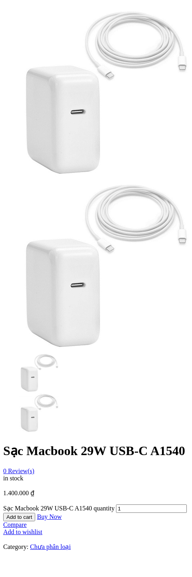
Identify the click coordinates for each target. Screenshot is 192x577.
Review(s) (18, 471)
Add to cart (19, 517)
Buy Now (49, 516)
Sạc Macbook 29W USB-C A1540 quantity (58, 508)
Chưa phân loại (50, 546)
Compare (15, 524)
